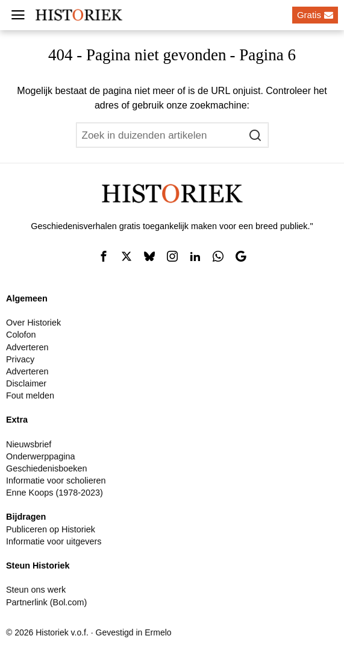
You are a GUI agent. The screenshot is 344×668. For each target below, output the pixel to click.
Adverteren (27, 347)
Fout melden (30, 395)
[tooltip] (103, 256)
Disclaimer (26, 383)
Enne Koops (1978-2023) (54, 492)
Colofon (21, 334)
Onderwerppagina (40, 456)
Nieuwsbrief (28, 444)
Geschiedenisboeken (46, 468)
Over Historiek (33, 322)
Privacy (20, 359)
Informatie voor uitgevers (53, 541)
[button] (256, 135)
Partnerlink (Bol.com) (46, 602)
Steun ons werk (36, 589)
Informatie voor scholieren (56, 480)
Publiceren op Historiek (50, 529)
